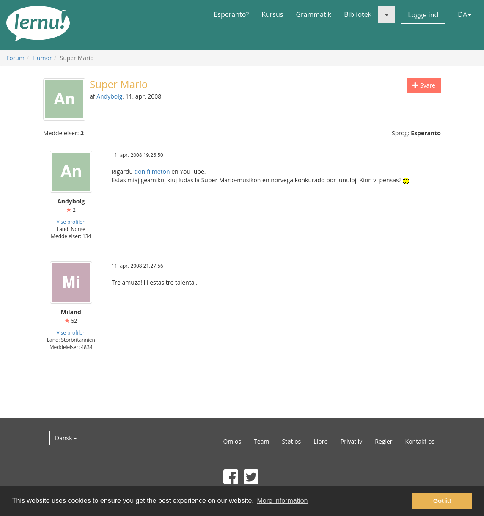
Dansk (66, 438)
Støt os (291, 441)
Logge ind (423, 14)
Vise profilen (70, 221)
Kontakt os (419, 441)
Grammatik (313, 14)
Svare (423, 85)
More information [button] (282, 500)
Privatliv (352, 441)
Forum (15, 58)
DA (464, 14)
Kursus (272, 14)
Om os (232, 441)
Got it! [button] (442, 500)
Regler (383, 441)
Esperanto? (231, 14)
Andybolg (109, 96)
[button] (386, 14)
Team (261, 441)
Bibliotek (357, 14)
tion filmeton (152, 171)
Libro (321, 441)
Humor (42, 58)
